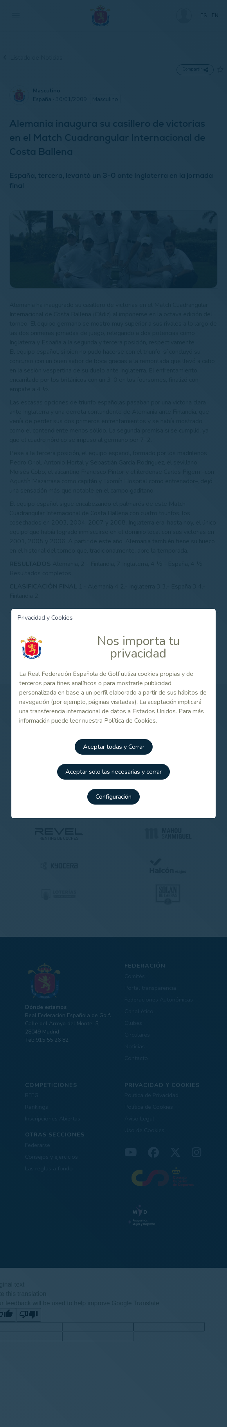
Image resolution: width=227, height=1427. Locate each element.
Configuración (113, 796)
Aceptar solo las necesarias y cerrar (113, 772)
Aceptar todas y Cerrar (113, 747)
